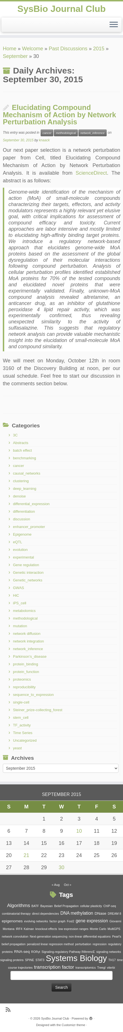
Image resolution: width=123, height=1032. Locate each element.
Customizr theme (73, 1025)
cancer (47, 133)
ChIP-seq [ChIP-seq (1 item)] (110, 906)
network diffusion (26, 633)
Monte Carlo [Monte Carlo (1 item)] (98, 929)
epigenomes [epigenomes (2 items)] (12, 921)
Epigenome (22, 534)
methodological (66, 133)
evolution (20, 550)
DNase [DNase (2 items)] (100, 913)
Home (9, 48)
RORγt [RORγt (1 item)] (35, 951)
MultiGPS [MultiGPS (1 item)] (113, 929)
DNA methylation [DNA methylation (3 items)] (76, 913)
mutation (20, 626)
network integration (28, 641)
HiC (16, 595)
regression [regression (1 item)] (100, 944)
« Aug (56, 884)
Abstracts (20, 443)
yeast (17, 748)
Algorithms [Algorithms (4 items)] (18, 905)
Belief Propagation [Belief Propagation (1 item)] (66, 906)
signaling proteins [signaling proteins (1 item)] (12, 960)
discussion (21, 519)
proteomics (22, 679)
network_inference (92, 133)
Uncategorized (25, 740)
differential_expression (31, 504)
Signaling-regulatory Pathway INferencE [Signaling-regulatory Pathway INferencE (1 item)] (68, 951)
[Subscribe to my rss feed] (9, 1010)
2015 (98, 48)
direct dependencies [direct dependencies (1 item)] (45, 913)
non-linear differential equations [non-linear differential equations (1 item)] (90, 936)
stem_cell (20, 717)
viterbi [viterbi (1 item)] (111, 967)
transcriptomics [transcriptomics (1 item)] (86, 967)
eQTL (17, 542)
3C (15, 435)
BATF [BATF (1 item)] (35, 906)
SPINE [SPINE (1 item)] (29, 960)
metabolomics (24, 611)
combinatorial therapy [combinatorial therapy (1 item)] (16, 913)
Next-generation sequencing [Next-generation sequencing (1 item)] (48, 936)
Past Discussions (68, 48)
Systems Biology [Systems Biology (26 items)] (76, 958)
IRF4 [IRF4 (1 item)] (19, 929)
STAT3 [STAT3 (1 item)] (40, 960)
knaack (44, 140)
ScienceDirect (91, 173)
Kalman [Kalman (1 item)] (29, 929)
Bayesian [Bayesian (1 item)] (46, 906)
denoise (19, 496)
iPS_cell (19, 603)
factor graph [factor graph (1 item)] (57, 921)
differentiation (24, 511)
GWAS (18, 588)
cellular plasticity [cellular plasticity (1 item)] (91, 906)
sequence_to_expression (33, 695)
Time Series (22, 733)
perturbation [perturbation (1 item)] (83, 944)
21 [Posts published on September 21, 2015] (26, 855)
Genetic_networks (27, 580)
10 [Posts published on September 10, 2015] (79, 831)
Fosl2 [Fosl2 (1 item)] (70, 921)
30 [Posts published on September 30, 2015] (61, 867)
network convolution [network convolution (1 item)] (15, 936)
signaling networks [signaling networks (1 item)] (108, 951)
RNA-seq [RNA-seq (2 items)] (22, 951)
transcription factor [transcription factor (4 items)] (54, 967)
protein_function (26, 672)
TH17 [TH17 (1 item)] (112, 960)
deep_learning (24, 488)
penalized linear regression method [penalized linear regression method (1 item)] (50, 944)
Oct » (67, 884)
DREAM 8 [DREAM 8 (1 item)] (114, 913)
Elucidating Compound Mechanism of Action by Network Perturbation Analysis (59, 114)
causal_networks (26, 473)
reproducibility (24, 687)
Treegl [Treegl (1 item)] (101, 967)
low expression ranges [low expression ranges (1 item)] (73, 929)
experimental (23, 557)
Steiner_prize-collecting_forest (37, 710)
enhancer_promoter (29, 527)
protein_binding (25, 664)
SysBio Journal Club (61, 9)
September (15, 56)
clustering (21, 481)
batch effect (22, 450)
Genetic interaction (28, 572)
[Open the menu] (113, 25)
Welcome (32, 48)
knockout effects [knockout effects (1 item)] (46, 929)
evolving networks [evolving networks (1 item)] (36, 921)
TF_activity (22, 725)
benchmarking (24, 458)
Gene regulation (26, 565)
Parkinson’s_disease (30, 656)
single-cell (21, 702)
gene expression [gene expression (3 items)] (92, 920)
